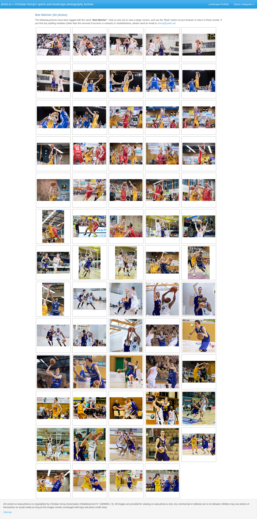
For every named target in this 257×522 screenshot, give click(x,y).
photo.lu (6, 4)
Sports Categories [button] (244, 4)
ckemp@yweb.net (166, 23)
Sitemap (7, 512)
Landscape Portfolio (218, 4)
